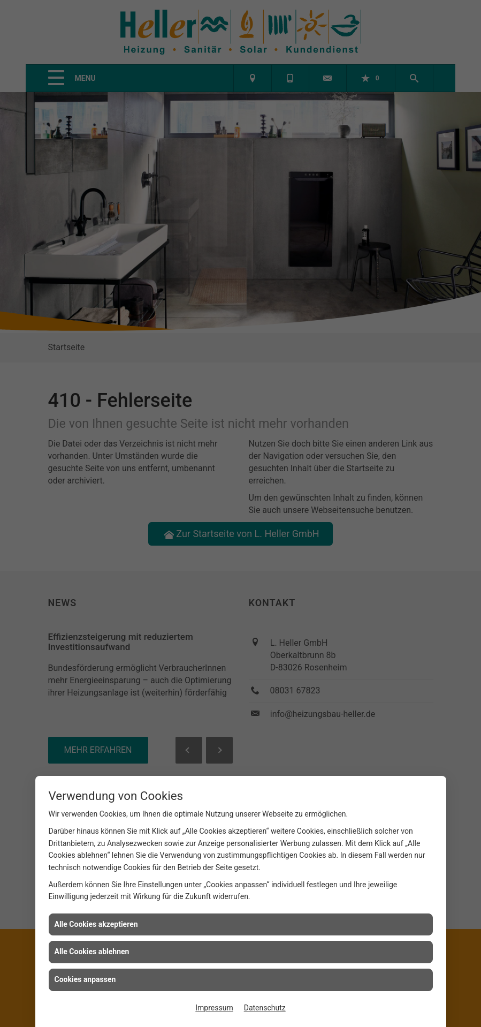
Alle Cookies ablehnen (92, 951)
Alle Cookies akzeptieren (96, 924)
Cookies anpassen (85, 979)
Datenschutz (265, 1007)
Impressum (214, 1007)
